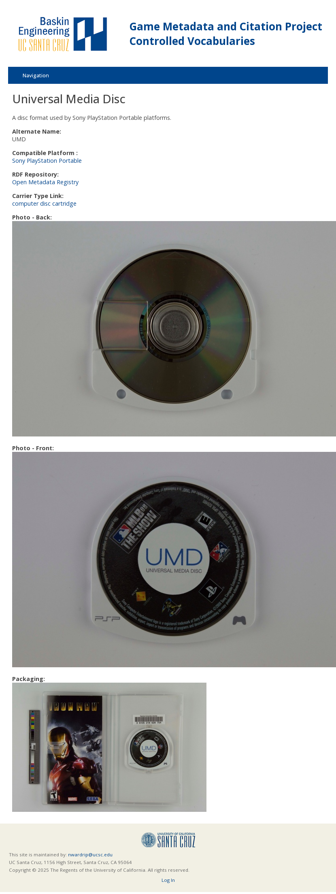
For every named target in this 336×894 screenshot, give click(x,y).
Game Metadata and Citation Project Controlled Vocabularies (226, 33)
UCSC (168, 839)
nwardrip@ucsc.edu (90, 854)
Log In (168, 880)
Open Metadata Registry (45, 182)
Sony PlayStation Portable (47, 160)
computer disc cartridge (44, 203)
